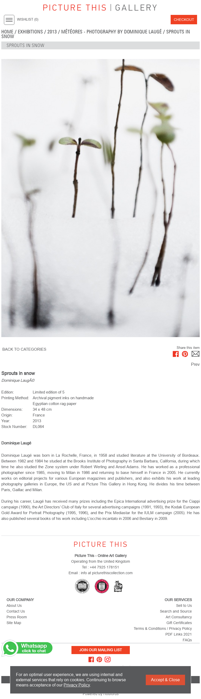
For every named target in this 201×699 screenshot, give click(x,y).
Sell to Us (184, 605)
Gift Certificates (179, 623)
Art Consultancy (179, 617)
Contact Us (16, 611)
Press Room (17, 617)
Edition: (7, 392)
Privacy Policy (77, 685)
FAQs (187, 640)
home (7, 32)
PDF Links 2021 (178, 634)
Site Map (14, 623)
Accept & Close (165, 680)
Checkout (184, 19)
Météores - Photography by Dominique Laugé (111, 32)
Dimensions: (12, 409)
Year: (5, 421)
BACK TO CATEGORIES (24, 349)
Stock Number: (14, 426)
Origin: (7, 415)
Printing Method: (15, 398)
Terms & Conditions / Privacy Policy (163, 628)
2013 (52, 32)
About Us (14, 605)
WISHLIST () (27, 19)
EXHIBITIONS (30, 32)
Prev (195, 364)
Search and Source (176, 611)
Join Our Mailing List (100, 650)
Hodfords (111, 694)
